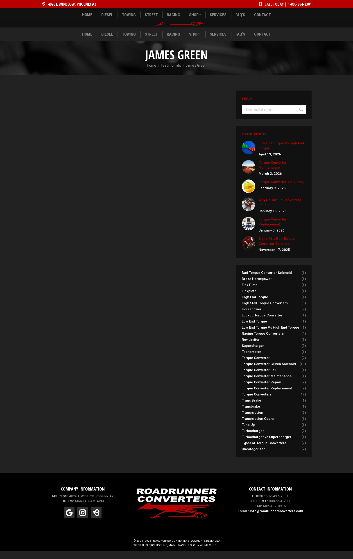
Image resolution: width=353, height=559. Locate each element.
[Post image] (248, 155)
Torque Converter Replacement (273, 229)
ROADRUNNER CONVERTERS (171, 548)
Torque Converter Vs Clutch (281, 190)
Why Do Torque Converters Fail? (280, 210)
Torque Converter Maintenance (273, 173)
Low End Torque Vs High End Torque (281, 153)
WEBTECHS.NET (210, 553)
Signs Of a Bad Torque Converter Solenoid (277, 249)
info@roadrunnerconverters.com (276, 519)
